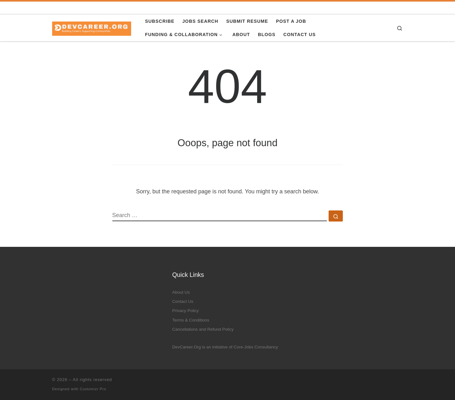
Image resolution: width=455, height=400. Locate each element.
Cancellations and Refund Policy (203, 329)
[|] (91, 27)
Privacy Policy (185, 310)
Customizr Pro (93, 389)
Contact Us (182, 301)
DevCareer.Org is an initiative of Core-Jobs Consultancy (225, 347)
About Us (181, 292)
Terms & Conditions (190, 320)
